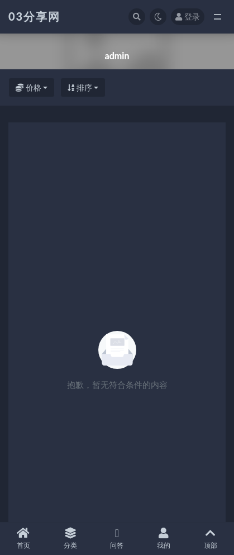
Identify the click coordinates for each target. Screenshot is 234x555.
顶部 (210, 538)
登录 (187, 16)
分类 (70, 538)
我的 (163, 538)
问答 (117, 538)
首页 (23, 538)
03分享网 (34, 16)
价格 (28, 87)
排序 (80, 87)
